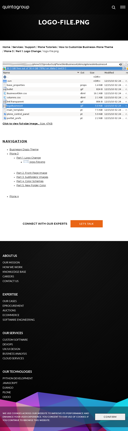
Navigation (15, 141)
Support (30, 47)
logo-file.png (34, 162)
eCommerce (11, 315)
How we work (13, 267)
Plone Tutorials (47, 47)
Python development (18, 378)
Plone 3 (9, 51)
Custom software (15, 339)
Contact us (11, 281)
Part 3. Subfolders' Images (32, 177)
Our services (13, 333)
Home (6, 47)
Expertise (10, 294)
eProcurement (13, 305)
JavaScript (10, 383)
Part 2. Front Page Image (31, 173)
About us (10, 255)
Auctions (9, 310)
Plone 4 (14, 196)
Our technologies (17, 371)
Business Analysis (15, 353)
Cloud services (13, 358)
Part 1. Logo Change (28, 51)
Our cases (10, 301)
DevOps (8, 344)
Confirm (110, 416)
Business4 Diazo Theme (24, 149)
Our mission (11, 262)
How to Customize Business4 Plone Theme (86, 47)
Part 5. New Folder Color (31, 185)
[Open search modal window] (113, 7)
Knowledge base (14, 271)
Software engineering (19, 319)
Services (17, 47)
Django (8, 387)
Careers (8, 276)
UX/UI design (11, 349)
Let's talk (87, 223)
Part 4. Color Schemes (29, 181)
